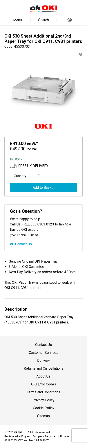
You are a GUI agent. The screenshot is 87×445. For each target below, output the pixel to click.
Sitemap (43, 416)
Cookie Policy (43, 408)
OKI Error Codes (43, 384)
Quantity (20, 176)
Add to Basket (43, 187)
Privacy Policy (43, 400)
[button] (81, 54)
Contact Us (21, 244)
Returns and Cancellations (43, 368)
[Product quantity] (56, 175)
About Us (43, 376)
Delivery (43, 360)
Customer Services (43, 353)
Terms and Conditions (43, 392)
